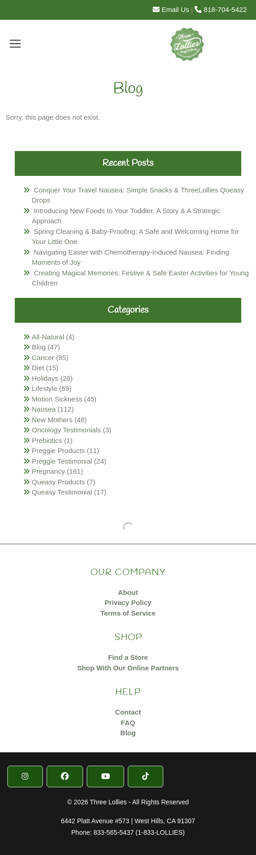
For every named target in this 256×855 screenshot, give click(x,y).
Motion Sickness (57, 399)
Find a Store (128, 657)
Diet (38, 368)
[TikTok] (145, 776)
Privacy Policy (128, 602)
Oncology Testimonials (66, 430)
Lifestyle (44, 388)
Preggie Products (58, 450)
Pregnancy (48, 471)
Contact (128, 712)
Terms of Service (128, 613)
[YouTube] (105, 776)
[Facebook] (65, 776)
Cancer (43, 357)
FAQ (128, 723)
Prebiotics (47, 440)
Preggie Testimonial (62, 461)
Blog (39, 347)
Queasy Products (58, 482)
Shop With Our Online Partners (128, 668)
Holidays (45, 378)
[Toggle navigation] (15, 43)
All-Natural (48, 337)
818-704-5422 (221, 9)
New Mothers (52, 420)
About (128, 592)
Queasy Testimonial (62, 492)
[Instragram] (25, 776)
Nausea (44, 409)
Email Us (171, 9)
